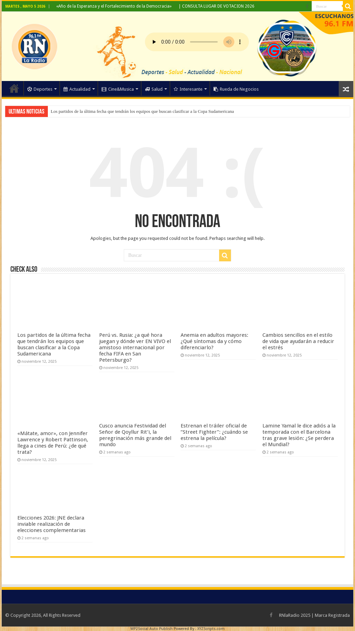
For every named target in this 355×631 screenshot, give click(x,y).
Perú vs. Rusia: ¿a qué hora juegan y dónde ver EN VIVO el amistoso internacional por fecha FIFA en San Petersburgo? (135, 347)
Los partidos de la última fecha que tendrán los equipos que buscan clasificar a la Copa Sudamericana (142, 111)
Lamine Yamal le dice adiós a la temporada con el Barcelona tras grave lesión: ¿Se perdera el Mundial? (299, 435)
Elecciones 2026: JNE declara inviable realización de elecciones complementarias (51, 524)
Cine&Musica (118, 89)
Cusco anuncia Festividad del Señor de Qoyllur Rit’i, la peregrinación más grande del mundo (135, 435)
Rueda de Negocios (236, 89)
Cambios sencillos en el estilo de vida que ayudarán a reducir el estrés (298, 341)
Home (14, 88)
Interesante (188, 89)
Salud (154, 89)
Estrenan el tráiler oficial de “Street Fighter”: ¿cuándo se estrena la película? (214, 432)
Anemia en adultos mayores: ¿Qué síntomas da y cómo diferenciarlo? (214, 341)
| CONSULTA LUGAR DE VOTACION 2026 (216, 6)
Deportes (39, 89)
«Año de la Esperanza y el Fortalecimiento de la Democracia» (114, 6)
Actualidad (76, 89)
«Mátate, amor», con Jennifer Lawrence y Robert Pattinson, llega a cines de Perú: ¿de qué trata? (52, 442)
